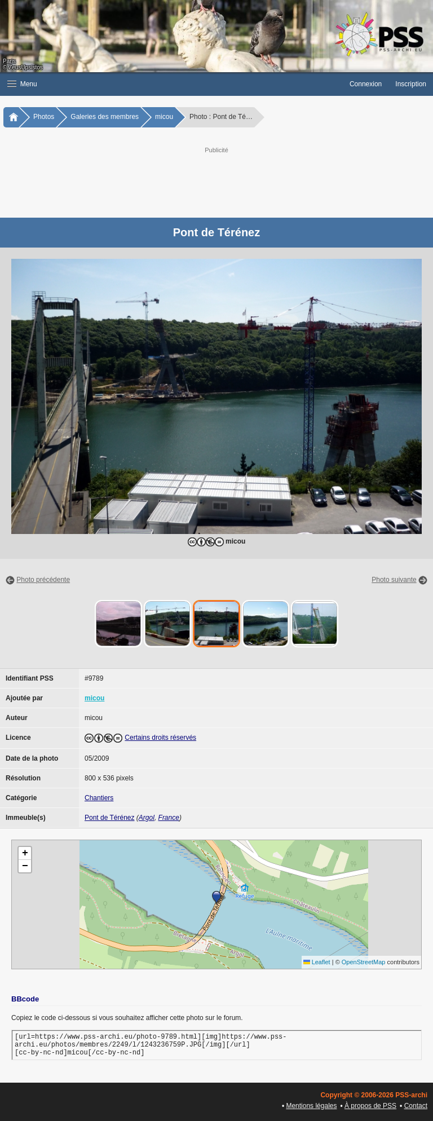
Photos (43, 117)
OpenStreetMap (364, 962)
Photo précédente (43, 580)
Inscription (410, 84)
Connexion (366, 84)
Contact (415, 1106)
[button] (171, 84)
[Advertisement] (228, 181)
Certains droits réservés (160, 738)
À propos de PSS (370, 1106)
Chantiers (99, 798)
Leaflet (316, 962)
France (168, 818)
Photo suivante (394, 580)
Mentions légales (311, 1106)
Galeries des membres (104, 117)
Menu (22, 84)
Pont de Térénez (110, 818)
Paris (9, 61)
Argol (146, 818)
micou (164, 117)
